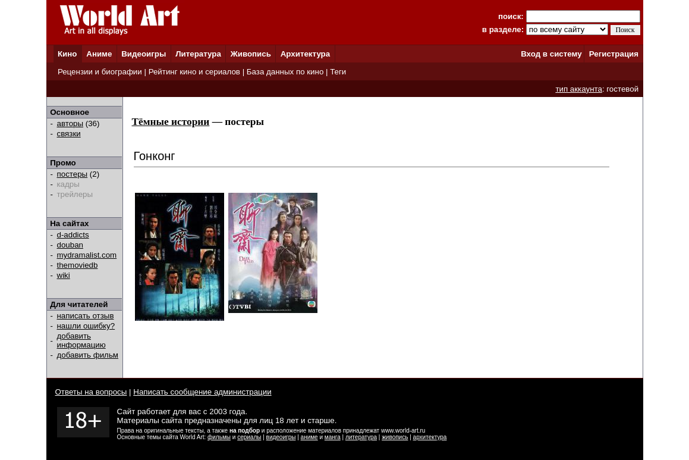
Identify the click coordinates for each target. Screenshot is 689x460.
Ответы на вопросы (91, 391)
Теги (338, 71)
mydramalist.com (87, 255)
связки (69, 133)
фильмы (219, 437)
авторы (70, 123)
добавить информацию (81, 340)
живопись (395, 437)
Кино (67, 53)
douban (70, 244)
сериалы (249, 437)
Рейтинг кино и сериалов (194, 71)
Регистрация (613, 53)
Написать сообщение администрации (202, 391)
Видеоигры (143, 53)
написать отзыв (85, 315)
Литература (198, 53)
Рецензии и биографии (100, 71)
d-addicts (73, 234)
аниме (309, 437)
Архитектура (305, 53)
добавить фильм (88, 355)
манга (333, 437)
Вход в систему (551, 53)
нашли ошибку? (86, 325)
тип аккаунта (578, 89)
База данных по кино (285, 71)
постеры (72, 174)
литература (361, 437)
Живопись (251, 53)
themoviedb (77, 265)
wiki (63, 275)
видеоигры (281, 437)
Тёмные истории (171, 121)
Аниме (99, 53)
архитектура (430, 437)
